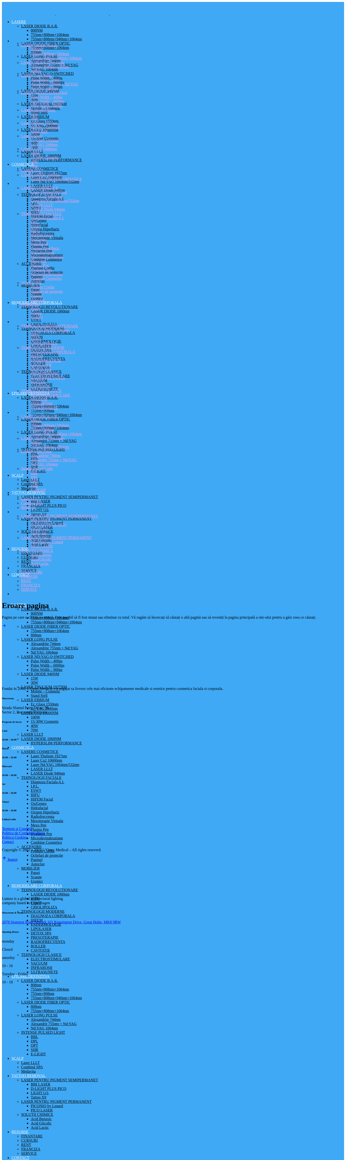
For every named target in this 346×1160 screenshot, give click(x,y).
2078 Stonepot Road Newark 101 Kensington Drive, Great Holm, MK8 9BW (61, 922)
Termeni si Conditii (17, 829)
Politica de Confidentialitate (23, 833)
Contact (8, 842)
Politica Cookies (14, 837)
